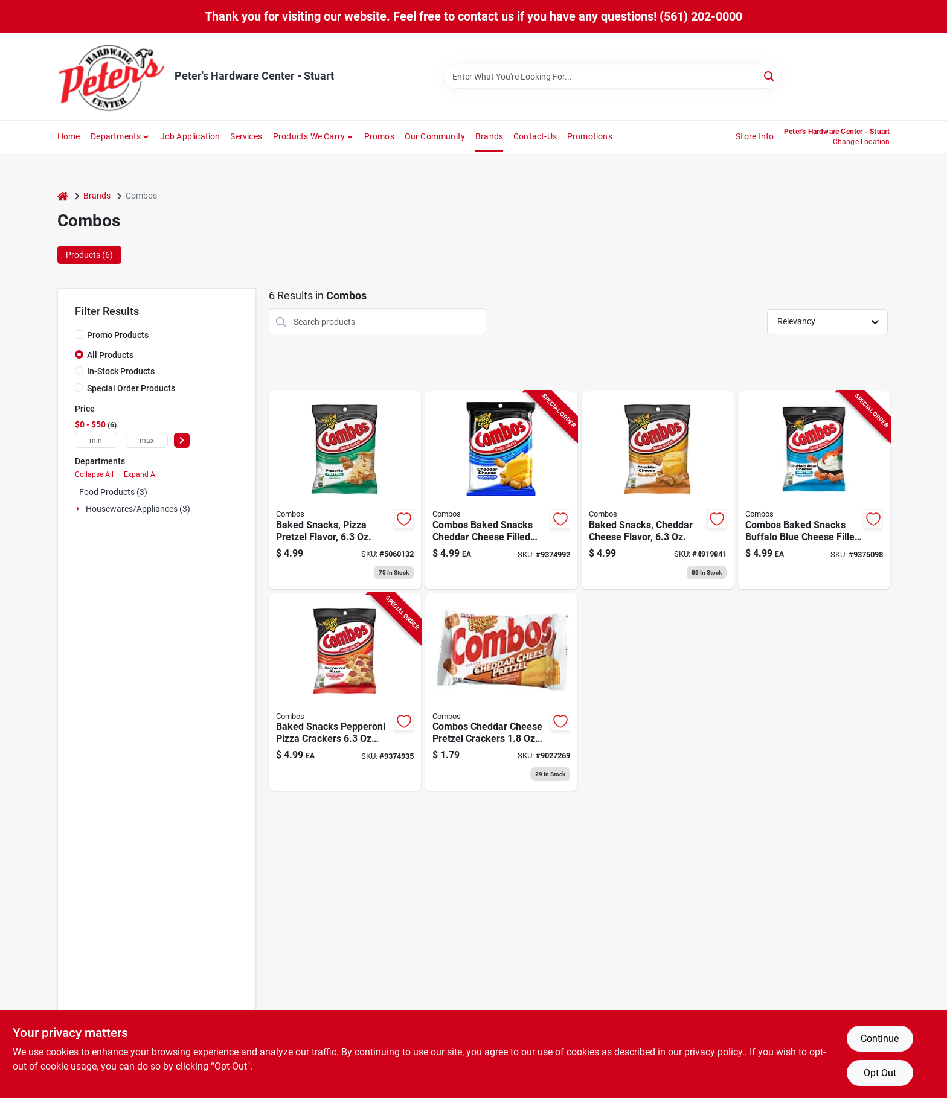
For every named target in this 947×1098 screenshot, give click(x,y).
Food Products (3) (113, 492)
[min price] (96, 440)
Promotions (589, 136)
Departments (116, 136)
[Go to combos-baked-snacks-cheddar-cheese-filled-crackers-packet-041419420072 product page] (501, 490)
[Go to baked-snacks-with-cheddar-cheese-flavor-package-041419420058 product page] (658, 490)
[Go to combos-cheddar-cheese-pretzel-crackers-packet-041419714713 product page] (501, 692)
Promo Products (118, 335)
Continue (880, 1038)
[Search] (769, 76)
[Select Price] (182, 440)
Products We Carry (309, 136)
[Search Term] (612, 77)
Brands (489, 136)
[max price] (147, 440)
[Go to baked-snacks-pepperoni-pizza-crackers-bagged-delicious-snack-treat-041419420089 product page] (345, 692)
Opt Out (880, 1073)
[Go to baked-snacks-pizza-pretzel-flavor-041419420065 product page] (345, 490)
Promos (379, 136)
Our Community (435, 136)
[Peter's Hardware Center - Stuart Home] (111, 76)
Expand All (141, 474)
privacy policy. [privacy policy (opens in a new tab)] (714, 1052)
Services (246, 136)
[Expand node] (79, 508)
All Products (110, 355)
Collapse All (94, 474)
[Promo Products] (79, 334)
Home (68, 136)
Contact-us (535, 136)
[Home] (62, 196)
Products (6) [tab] (89, 255)
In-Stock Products (121, 371)
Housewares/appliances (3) (138, 509)
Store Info (755, 136)
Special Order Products (131, 388)
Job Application (190, 136)
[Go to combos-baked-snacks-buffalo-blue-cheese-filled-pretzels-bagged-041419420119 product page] (814, 490)
